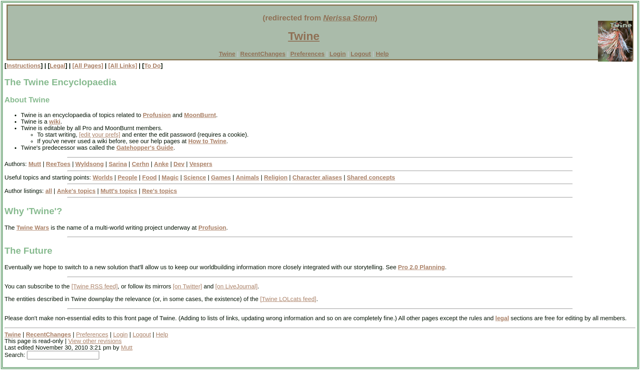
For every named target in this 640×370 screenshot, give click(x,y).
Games (221, 177)
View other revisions (95, 341)
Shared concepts (371, 177)
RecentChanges (263, 54)
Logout (361, 54)
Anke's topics (76, 191)
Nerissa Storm (349, 17)
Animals (247, 177)
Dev (178, 164)
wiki (54, 121)
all (48, 191)
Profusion (157, 115)
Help (382, 54)
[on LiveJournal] (237, 286)
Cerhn (140, 164)
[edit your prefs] (99, 134)
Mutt (35, 164)
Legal (57, 65)
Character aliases (317, 177)
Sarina (118, 164)
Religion (276, 177)
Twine (304, 36)
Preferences (307, 54)
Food (149, 177)
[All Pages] (87, 65)
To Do (152, 65)
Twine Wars (32, 227)
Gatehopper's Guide (144, 147)
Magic (170, 177)
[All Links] (122, 65)
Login (337, 54)
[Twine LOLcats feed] (288, 299)
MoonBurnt (200, 115)
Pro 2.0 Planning (421, 267)
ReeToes (58, 164)
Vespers (200, 164)
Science (195, 177)
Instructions (24, 65)
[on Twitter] (187, 286)
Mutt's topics (118, 191)
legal (502, 318)
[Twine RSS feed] (94, 286)
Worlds (103, 177)
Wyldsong (90, 164)
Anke (161, 164)
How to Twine (207, 141)
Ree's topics (159, 191)
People (127, 177)
